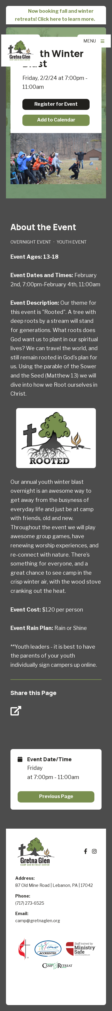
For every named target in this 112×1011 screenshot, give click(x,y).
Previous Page (56, 796)
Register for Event (56, 104)
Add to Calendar (56, 120)
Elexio (56, 994)
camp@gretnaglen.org (37, 920)
